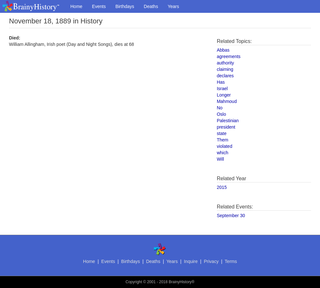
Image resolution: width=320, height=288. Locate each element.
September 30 (231, 215)
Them (222, 139)
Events (99, 6)
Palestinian (228, 120)
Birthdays (124, 6)
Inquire (191, 261)
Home (76, 6)
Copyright (134, 282)
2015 (222, 187)
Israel (222, 88)
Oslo (221, 114)
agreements (229, 56)
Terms (231, 261)
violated (224, 146)
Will (220, 159)
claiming (225, 69)
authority (225, 62)
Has (221, 82)
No (220, 107)
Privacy (211, 261)
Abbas (223, 50)
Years (173, 6)
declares (225, 75)
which (222, 152)
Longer (224, 94)
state (222, 133)
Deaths (151, 6)
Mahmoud (227, 101)
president (226, 127)
